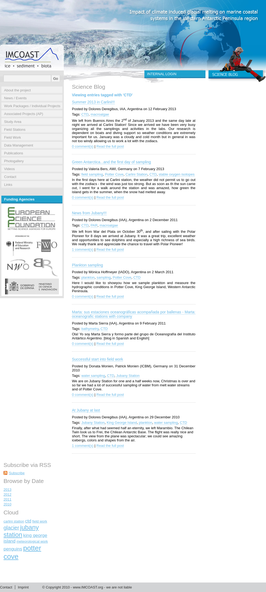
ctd (28, 521)
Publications (13, 153)
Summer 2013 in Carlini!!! (93, 102)
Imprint (23, 587)
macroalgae (100, 114)
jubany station (21, 531)
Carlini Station (136, 174)
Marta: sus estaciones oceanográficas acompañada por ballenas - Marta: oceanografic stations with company (133, 314)
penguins (13, 549)
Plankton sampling (87, 265)
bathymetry (90, 329)
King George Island (122, 423)
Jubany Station (128, 376)
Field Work (12, 137)
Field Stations (15, 130)
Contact (10, 177)
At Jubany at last (86, 410)
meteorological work (32, 541)
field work (39, 521)
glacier (11, 528)
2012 (7, 494)
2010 (7, 504)
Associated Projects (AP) (23, 114)
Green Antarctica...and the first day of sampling (111, 162)
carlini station (14, 521)
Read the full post (110, 146)
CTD (85, 114)
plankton (88, 277)
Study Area (12, 122)
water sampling (93, 376)
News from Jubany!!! (89, 213)
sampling (104, 277)
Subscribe (17, 473)
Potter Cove (114, 174)
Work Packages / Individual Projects (32, 106)
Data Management (18, 145)
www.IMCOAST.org (88, 587)
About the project (17, 90)
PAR (94, 225)
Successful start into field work (97, 359)
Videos (9, 169)
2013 (7, 490)
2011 (7, 499)
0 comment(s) (82, 146)
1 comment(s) (82, 249)
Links (8, 185)
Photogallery (14, 161)
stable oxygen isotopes (176, 174)
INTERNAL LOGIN (161, 74)
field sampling (92, 174)
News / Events (15, 98)
